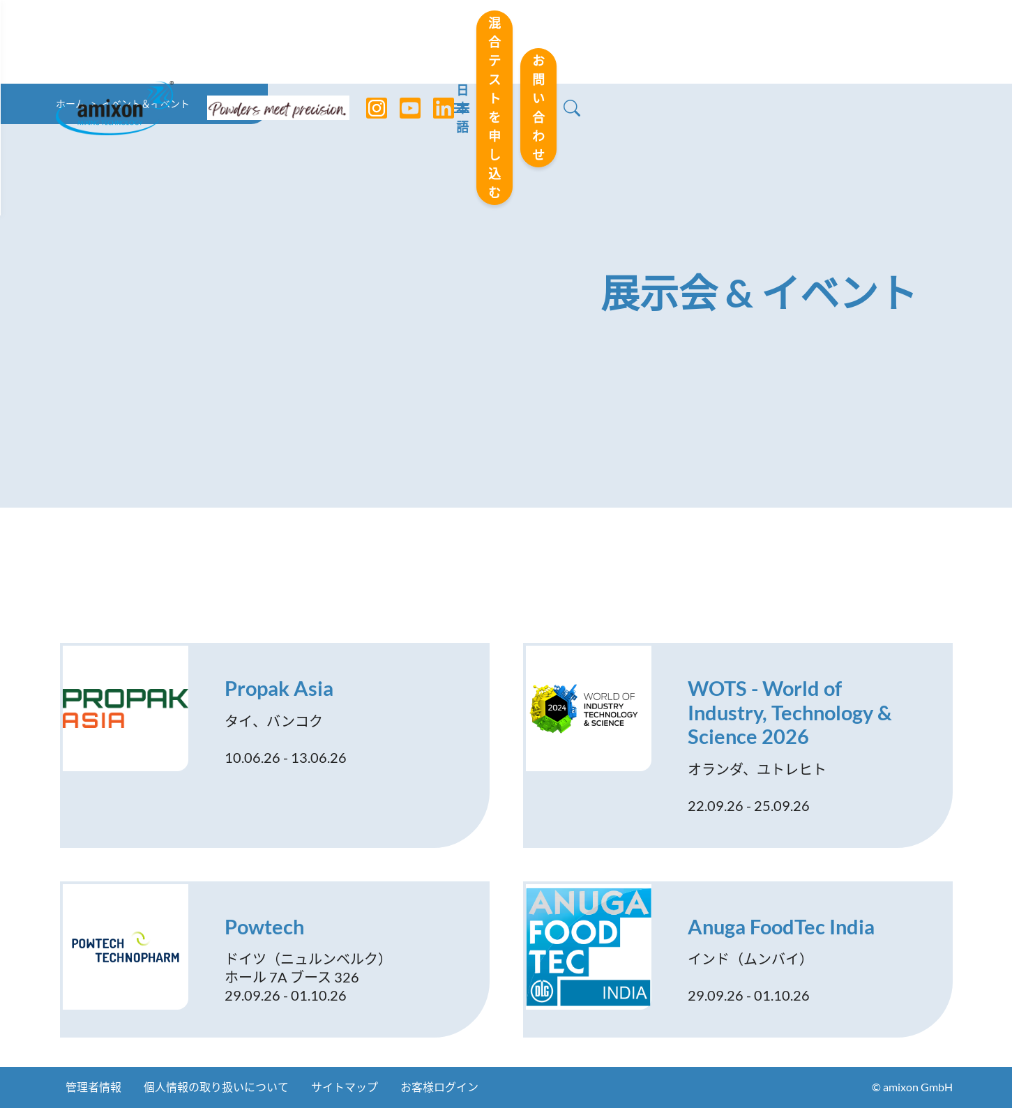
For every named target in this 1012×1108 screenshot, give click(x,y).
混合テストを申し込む (699, 41)
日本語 (575, 42)
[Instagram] (366, 41)
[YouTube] (399, 41)
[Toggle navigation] (506, 42)
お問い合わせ (854, 41)
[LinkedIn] (433, 41)
